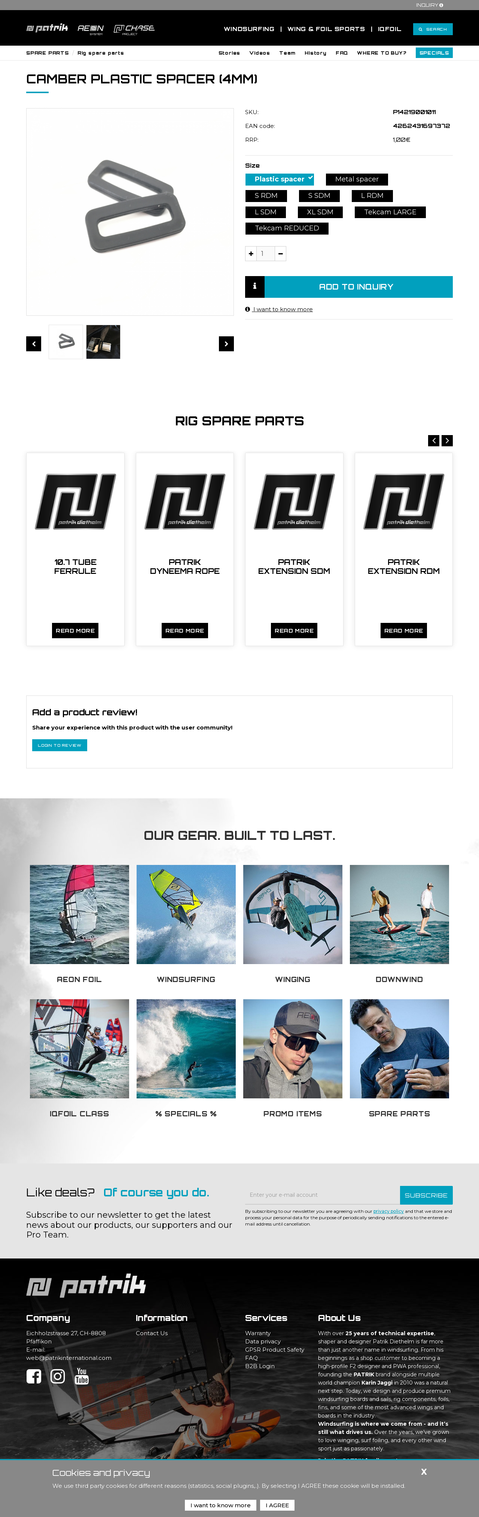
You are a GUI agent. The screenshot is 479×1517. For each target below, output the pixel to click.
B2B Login (260, 1366)
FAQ (251, 1357)
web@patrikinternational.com (69, 1357)
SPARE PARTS (47, 53)
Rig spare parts (100, 53)
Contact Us (152, 1333)
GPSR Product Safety (274, 1349)
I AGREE (277, 1505)
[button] (230, 53)
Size (252, 165)
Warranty (258, 1333)
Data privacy (263, 1341)
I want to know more (279, 309)
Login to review (60, 745)
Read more (75, 630)
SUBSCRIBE (426, 1195)
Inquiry (430, 5)
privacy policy (388, 1211)
